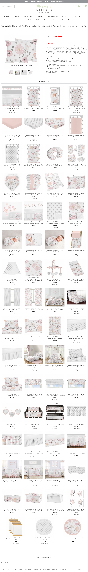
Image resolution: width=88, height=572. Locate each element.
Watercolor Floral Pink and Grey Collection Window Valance (76, 395)
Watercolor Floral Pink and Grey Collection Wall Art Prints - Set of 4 (76, 510)
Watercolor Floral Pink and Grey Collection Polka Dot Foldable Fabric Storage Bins (76, 481)
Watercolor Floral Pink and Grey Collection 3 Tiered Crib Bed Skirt (76, 423)
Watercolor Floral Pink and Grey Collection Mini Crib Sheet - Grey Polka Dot (33, 136)
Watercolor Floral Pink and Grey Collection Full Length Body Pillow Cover (55, 193)
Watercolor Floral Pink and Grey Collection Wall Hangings (12, 423)
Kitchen (52, 19)
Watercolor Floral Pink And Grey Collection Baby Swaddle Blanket (55, 251)
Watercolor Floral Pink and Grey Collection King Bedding (76, 308)
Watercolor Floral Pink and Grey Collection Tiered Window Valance (33, 395)
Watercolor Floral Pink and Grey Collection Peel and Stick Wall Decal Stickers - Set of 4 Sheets (33, 222)
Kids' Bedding (40, 16)
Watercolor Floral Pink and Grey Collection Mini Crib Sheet (55, 136)
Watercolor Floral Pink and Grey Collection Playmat (72, 538)
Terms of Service (37, 569)
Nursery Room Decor (52, 16)
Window (38, 19)
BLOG (20, 569)
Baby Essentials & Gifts (79, 16)
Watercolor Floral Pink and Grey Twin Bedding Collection (54, 366)
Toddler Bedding (28, 16)
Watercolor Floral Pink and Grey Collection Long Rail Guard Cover (55, 423)
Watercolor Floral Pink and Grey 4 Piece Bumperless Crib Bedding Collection (12, 481)
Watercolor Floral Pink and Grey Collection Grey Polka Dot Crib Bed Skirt (33, 452)
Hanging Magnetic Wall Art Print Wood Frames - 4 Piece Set (15, 538)
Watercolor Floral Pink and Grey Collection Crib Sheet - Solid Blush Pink (76, 136)
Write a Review (4, 562)
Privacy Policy (27, 569)
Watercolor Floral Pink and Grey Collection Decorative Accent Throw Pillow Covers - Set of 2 (76, 193)
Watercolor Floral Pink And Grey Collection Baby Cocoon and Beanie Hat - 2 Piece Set (12, 251)
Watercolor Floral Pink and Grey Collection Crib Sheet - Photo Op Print (55, 107)
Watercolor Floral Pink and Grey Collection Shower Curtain (55, 337)
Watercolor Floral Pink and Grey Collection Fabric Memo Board (33, 280)
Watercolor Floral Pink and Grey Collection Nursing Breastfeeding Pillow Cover (54, 165)
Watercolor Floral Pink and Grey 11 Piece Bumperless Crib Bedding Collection (76, 452)
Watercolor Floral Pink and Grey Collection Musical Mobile (55, 280)
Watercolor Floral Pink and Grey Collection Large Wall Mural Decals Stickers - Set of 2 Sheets (12, 222)
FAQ (8, 569)
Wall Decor (21, 19)
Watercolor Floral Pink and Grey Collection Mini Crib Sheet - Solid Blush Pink (12, 136)
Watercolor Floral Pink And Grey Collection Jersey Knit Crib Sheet (76, 107)
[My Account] (79, 6)
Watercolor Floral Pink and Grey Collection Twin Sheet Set (12, 395)
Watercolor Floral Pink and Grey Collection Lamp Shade (12, 280)
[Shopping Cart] (85, 6)
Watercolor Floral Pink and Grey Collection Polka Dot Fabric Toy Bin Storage (55, 510)
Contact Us (14, 569)
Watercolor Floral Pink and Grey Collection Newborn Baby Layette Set (76, 165)
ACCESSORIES (61, 19)
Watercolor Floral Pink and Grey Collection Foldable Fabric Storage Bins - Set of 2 (12, 510)
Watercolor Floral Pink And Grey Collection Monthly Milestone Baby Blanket (33, 251)
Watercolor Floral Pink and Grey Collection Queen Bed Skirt (12, 366)
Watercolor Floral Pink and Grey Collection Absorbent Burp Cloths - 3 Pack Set (33, 193)
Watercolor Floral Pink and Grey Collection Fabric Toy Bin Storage (33, 510)
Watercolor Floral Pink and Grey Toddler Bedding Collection (33, 366)
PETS (45, 19)
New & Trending (6, 16)
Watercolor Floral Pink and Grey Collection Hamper (76, 251)
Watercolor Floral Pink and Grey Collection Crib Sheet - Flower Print (33, 165)
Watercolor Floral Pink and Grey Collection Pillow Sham (33, 337)
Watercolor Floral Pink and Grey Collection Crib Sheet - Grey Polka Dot (12, 165)
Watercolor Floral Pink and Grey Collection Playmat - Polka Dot (44, 538)
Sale (69, 19)
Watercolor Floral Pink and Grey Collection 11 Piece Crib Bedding (55, 481)
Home (4, 569)
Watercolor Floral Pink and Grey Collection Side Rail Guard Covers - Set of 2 (33, 423)
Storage (30, 19)
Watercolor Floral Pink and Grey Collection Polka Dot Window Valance (55, 395)
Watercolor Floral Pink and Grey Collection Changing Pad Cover (76, 280)
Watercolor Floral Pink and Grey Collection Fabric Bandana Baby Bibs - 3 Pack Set (12, 193)
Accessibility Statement (64, 569)
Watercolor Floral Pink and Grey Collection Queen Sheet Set (12, 337)
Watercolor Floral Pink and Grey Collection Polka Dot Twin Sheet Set (76, 366)
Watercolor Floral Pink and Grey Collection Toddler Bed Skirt (76, 337)
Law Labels (54, 569)
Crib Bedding (17, 16)
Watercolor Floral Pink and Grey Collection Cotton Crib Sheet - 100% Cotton (33, 107)
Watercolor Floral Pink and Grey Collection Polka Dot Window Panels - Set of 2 (12, 308)
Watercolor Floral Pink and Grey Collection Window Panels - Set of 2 (33, 308)
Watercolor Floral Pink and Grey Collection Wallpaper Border (12, 107)
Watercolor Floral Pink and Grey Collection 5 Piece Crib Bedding (33, 481)
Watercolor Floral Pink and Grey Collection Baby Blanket (76, 222)
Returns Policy (46, 569)
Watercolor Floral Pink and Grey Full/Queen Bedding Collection (55, 308)
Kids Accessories (66, 16)
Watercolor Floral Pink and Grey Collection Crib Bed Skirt (55, 452)
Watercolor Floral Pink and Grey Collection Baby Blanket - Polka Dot (55, 222)
